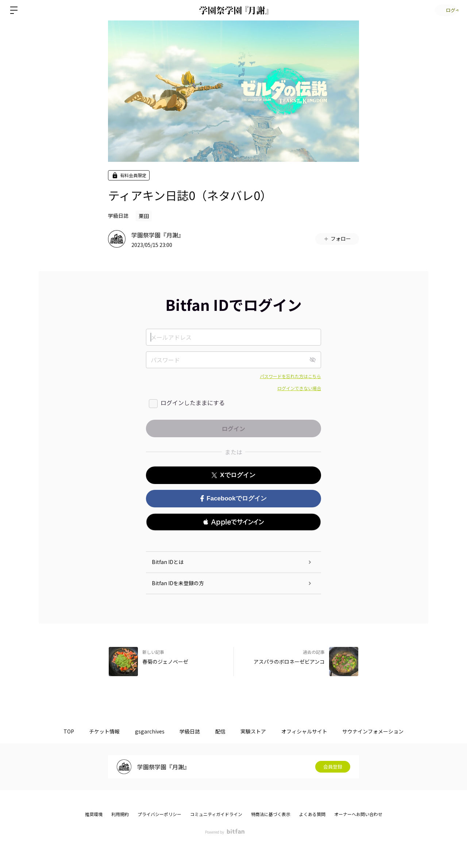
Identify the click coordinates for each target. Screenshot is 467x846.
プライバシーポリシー (159, 814)
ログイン (445, 10)
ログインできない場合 (299, 388)
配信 (222, 731)
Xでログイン (233, 475)
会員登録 (333, 766)
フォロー (337, 238)
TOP (58, 731)
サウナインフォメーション (383, 731)
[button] (233, 522)
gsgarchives (145, 731)
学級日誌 (118, 215)
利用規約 (120, 814)
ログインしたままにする (193, 402)
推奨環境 (94, 814)
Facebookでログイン (233, 498)
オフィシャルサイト (312, 731)
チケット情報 (96, 731)
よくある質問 (312, 814)
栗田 (144, 216)
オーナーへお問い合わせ (358, 814)
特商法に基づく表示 (270, 814)
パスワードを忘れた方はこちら (290, 376)
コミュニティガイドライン (216, 814)
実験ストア (258, 731)
